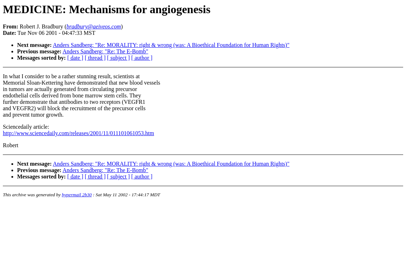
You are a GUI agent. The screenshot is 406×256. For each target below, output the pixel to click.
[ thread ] (95, 58)
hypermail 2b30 (77, 194)
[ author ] (142, 58)
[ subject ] (118, 58)
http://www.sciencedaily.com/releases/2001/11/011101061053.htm (78, 133)
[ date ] (75, 58)
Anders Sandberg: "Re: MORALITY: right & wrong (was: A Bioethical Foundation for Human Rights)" (171, 45)
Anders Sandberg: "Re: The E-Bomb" (105, 51)
